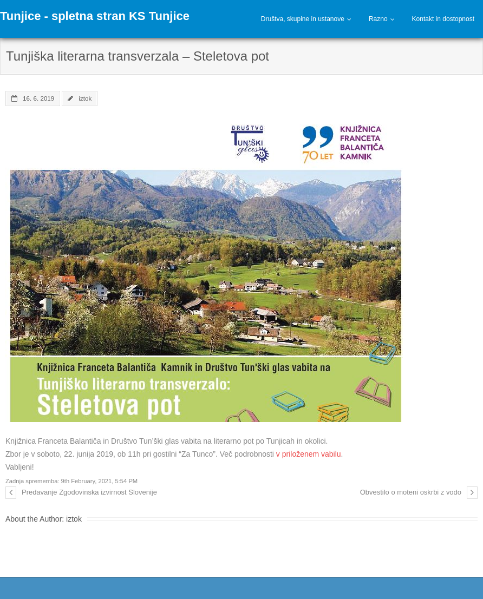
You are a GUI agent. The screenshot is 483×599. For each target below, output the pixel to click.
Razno (378, 19)
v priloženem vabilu (308, 454)
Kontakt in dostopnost (443, 19)
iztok (85, 98)
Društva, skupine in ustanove (302, 19)
